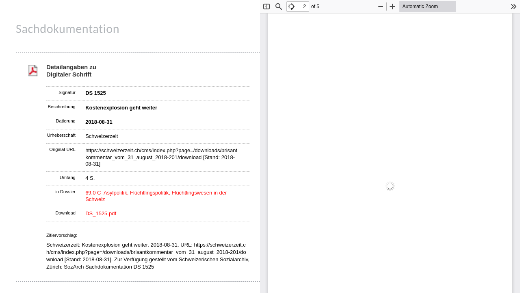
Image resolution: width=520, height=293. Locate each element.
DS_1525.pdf (100, 213)
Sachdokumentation (67, 28)
